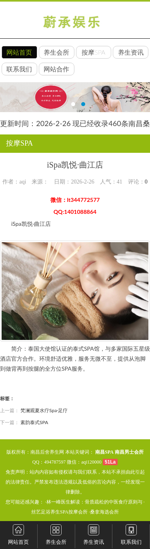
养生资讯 (131, 52)
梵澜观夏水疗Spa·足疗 (44, 410)
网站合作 (56, 69)
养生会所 (56, 52)
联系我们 (19, 69)
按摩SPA (93, 52)
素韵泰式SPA (34, 422)
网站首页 (19, 52)
